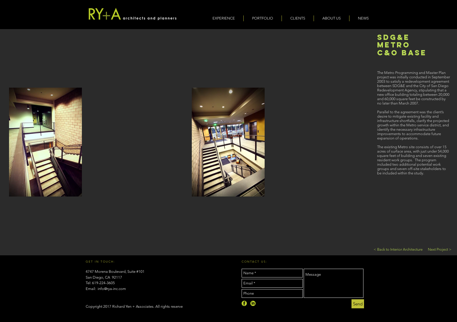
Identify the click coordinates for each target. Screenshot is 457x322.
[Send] (357, 303)
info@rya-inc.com (112, 288)
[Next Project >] (440, 249)
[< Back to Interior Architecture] (398, 249)
